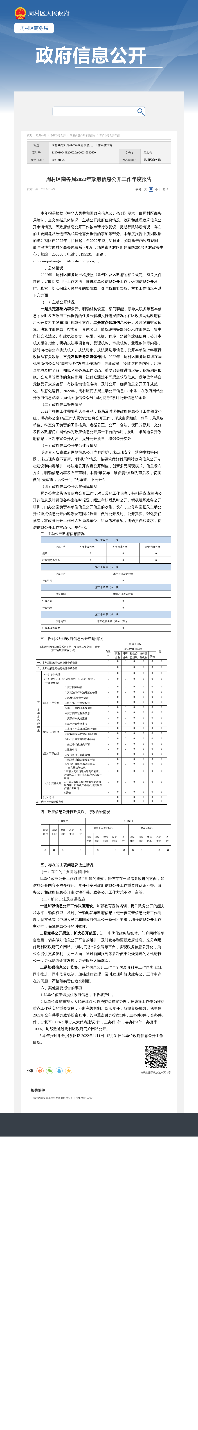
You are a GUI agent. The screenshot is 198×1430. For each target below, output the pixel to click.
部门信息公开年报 (110, 135)
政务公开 (41, 135)
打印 (165, 189)
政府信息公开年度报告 (82, 135)
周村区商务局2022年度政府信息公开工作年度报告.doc (63, 1098)
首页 (29, 135)
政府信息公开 (58, 135)
